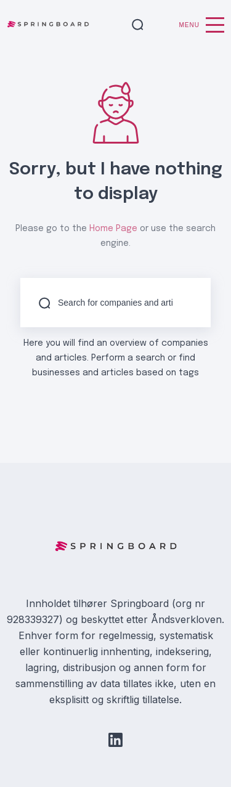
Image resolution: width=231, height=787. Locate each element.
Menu (201, 25)
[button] (137, 25)
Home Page (113, 228)
